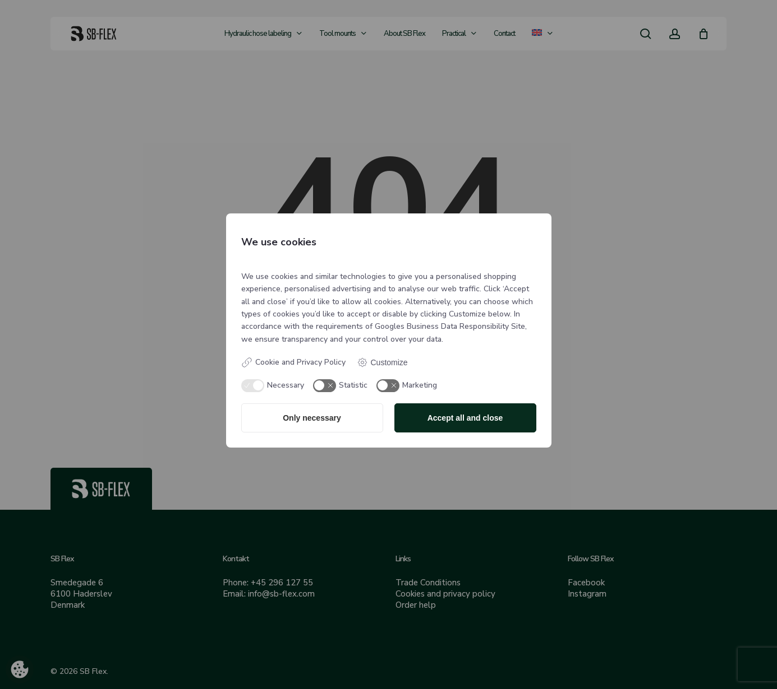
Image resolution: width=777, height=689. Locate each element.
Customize (382, 362)
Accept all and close (465, 417)
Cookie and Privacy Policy (293, 362)
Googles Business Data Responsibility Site (450, 326)
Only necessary (312, 417)
